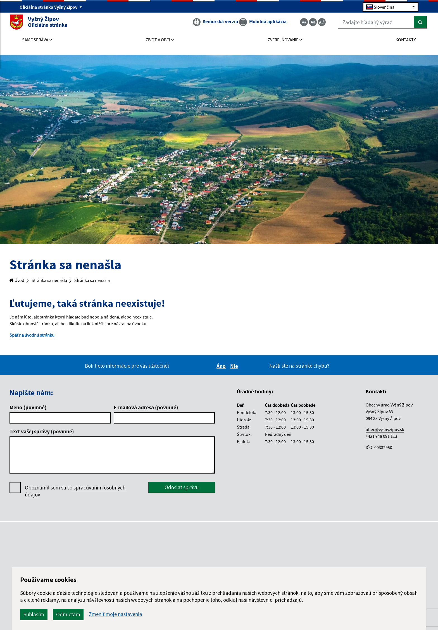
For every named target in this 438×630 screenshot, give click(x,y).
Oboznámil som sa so (75, 496)
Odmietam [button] (166, 614)
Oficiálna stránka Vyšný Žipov (51, 7)
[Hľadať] (410, 26)
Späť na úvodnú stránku (35, 339)
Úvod (18, 280)
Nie (235, 370)
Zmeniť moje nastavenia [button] (213, 614)
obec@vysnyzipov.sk (385, 434)
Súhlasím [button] (131, 614)
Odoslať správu (182, 491)
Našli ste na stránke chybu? (299, 370)
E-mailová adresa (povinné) (146, 412)
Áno (221, 370)
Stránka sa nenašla (56, 280)
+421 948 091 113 (381, 440)
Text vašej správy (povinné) (41, 436)
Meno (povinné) (28, 412)
